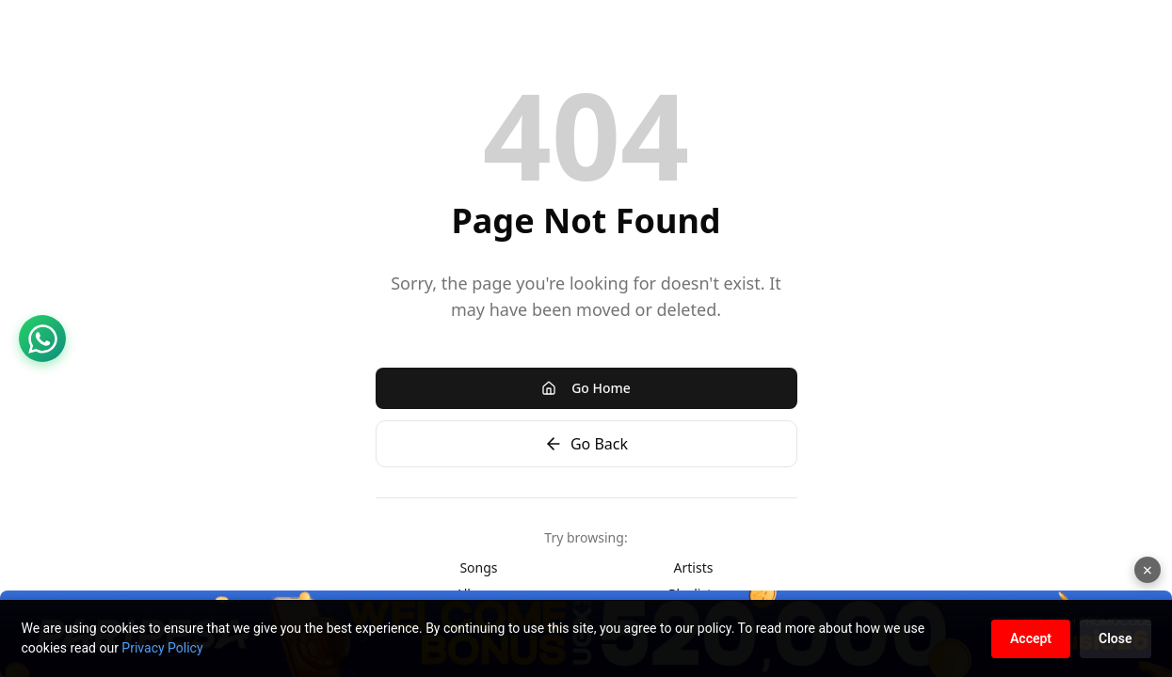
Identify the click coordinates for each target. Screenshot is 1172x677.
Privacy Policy (161, 647)
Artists (694, 567)
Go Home (586, 388)
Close (1115, 638)
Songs (478, 567)
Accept (1031, 638)
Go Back (586, 443)
